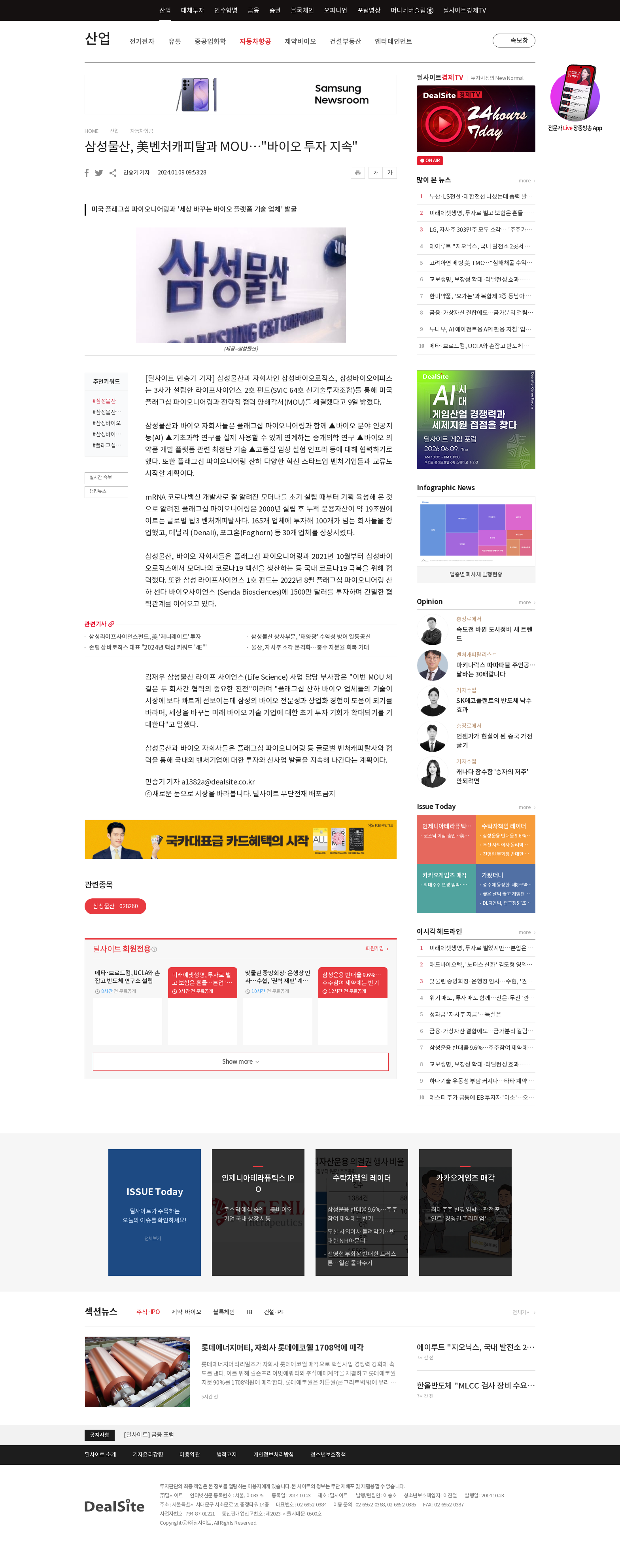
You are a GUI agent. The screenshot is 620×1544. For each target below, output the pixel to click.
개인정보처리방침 (273, 1454)
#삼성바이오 (107, 423)
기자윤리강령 (148, 1454)
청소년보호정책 (328, 1454)
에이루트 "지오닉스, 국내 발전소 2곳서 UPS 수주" (490, 246)
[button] (527, 1212)
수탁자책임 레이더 (504, 826)
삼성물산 (115, 906)
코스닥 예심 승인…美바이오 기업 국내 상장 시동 (448, 835)
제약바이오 (300, 41)
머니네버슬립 (412, 10)
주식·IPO (148, 1312)
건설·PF (274, 1312)
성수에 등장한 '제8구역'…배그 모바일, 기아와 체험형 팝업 (507, 884)
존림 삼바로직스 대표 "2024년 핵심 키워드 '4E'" (148, 647)
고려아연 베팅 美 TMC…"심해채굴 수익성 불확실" (490, 263)
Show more (241, 1062)
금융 (253, 10)
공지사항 (99, 1435)
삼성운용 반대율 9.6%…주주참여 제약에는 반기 (507, 835)
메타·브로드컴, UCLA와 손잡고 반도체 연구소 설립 (490, 346)
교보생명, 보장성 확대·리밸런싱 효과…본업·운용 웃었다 (498, 279)
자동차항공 (255, 41)
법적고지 (227, 1454)
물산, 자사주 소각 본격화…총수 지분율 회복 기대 (310, 647)
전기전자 (142, 41)
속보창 (519, 40)
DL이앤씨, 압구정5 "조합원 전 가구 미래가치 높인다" (507, 903)
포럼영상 (369, 10)
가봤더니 (492, 875)
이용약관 (190, 1454)
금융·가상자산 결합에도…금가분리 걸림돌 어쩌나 (489, 312)
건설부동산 (345, 41)
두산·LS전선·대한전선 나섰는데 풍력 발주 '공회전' (491, 196)
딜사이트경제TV (469, 10)
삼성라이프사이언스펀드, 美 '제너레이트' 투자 (145, 637)
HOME (91, 131)
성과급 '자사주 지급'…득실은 (465, 1014)
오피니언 (335, 10)
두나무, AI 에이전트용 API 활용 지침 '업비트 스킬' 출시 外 (499, 329)
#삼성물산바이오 (108, 412)
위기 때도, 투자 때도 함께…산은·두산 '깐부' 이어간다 (494, 998)
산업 (165, 10)
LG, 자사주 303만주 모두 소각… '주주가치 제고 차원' (493, 229)
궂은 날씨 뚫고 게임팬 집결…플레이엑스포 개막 (507, 893)
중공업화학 (210, 41)
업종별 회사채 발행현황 (476, 574)
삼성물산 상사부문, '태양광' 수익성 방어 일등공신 (310, 637)
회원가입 (374, 948)
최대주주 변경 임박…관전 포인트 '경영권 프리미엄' (448, 884)
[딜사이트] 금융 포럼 (149, 1434)
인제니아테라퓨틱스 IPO (447, 826)
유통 (174, 41)
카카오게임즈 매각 (444, 875)
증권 (275, 10)
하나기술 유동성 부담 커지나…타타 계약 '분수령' (488, 1081)
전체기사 (521, 1312)
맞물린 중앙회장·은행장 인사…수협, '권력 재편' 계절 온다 (499, 981)
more (111, 624)
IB (249, 1312)
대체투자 (192, 10)
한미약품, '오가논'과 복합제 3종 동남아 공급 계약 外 (492, 296)
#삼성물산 (104, 401)
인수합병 (226, 10)
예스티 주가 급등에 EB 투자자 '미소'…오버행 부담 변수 (496, 1097)
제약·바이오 (187, 1312)
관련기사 (95, 624)
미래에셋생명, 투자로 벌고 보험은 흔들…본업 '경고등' (495, 213)
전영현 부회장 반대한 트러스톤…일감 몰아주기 (507, 853)
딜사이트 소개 (100, 1454)
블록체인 (302, 10)
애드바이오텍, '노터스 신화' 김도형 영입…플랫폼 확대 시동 (501, 964)
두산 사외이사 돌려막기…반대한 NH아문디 (507, 844)
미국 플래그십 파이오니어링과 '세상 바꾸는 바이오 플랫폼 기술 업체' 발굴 (194, 209)
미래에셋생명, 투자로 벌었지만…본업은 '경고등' (488, 948)
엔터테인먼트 (393, 41)
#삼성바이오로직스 (108, 434)
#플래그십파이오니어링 (108, 445)
